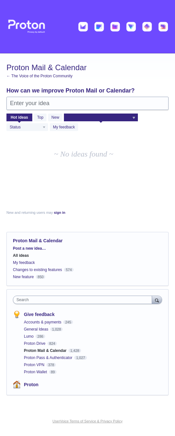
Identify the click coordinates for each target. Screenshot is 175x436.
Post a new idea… (29, 248)
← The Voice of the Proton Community (39, 76)
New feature (23, 277)
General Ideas (36, 329)
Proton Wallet (36, 372)
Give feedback (39, 314)
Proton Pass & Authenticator (48, 357)
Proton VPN (35, 365)
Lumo (29, 336)
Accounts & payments (43, 322)
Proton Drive (35, 343)
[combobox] (84, 300)
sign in (59, 212)
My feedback (64, 127)
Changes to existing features (37, 269)
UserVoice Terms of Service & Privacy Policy (88, 421)
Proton (31, 384)
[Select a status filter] (27, 127)
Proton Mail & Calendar (45, 350)
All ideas (21, 255)
